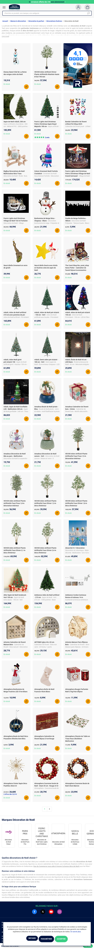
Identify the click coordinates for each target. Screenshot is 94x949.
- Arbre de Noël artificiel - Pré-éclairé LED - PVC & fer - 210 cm (16, 318)
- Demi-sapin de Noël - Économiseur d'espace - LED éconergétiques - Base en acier (47, 365)
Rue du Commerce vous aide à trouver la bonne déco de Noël (56, 868)
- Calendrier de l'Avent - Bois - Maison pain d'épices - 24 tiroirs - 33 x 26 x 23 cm (77, 648)
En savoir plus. (75, 932)
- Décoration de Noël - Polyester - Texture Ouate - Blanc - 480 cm (77, 224)
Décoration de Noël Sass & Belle (75, 843)
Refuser (26, 939)
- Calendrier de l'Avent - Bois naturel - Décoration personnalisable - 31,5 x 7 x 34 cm (16, 648)
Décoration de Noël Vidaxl (8, 843)
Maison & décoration (18, 21)
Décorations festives (54, 21)
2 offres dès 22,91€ (10, 795)
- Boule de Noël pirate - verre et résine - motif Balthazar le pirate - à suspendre (47, 413)
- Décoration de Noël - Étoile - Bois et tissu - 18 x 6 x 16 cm (15, 177)
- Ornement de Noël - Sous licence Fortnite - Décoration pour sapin (46, 177)
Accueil (5, 21)
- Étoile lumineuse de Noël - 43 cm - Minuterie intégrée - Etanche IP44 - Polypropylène (77, 365)
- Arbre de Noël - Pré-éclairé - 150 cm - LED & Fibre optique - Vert (77, 318)
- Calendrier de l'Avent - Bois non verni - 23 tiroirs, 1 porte (45, 646)
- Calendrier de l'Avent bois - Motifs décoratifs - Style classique (76, 413)
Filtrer (88, 946)
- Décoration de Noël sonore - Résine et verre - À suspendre (46, 460)
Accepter (67, 939)
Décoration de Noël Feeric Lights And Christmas (41, 843)
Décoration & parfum (36, 21)
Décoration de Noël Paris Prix (25, 843)
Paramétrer (46, 939)
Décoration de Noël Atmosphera (58, 844)
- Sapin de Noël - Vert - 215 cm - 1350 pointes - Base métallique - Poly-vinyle (45, 601)
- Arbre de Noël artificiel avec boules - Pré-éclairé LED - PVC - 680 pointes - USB (46, 318)
